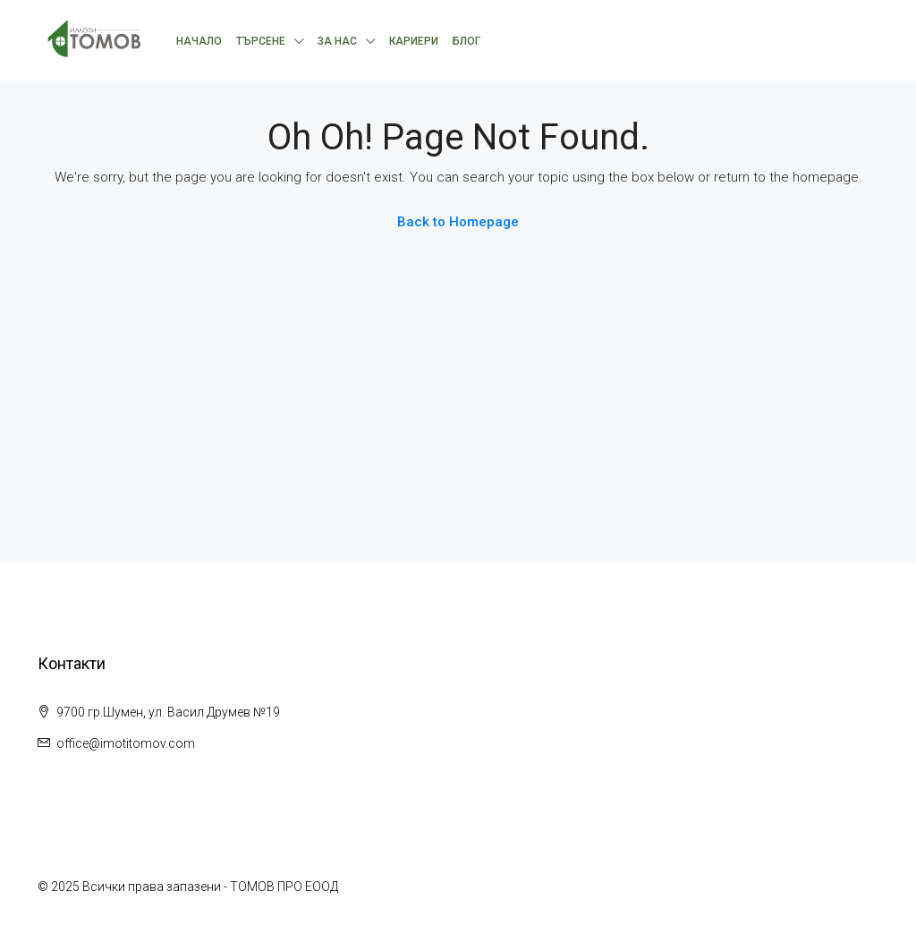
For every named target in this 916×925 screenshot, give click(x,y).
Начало (199, 41)
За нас (337, 41)
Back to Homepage (458, 222)
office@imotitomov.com (125, 743)
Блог (466, 41)
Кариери (413, 41)
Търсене (260, 41)
